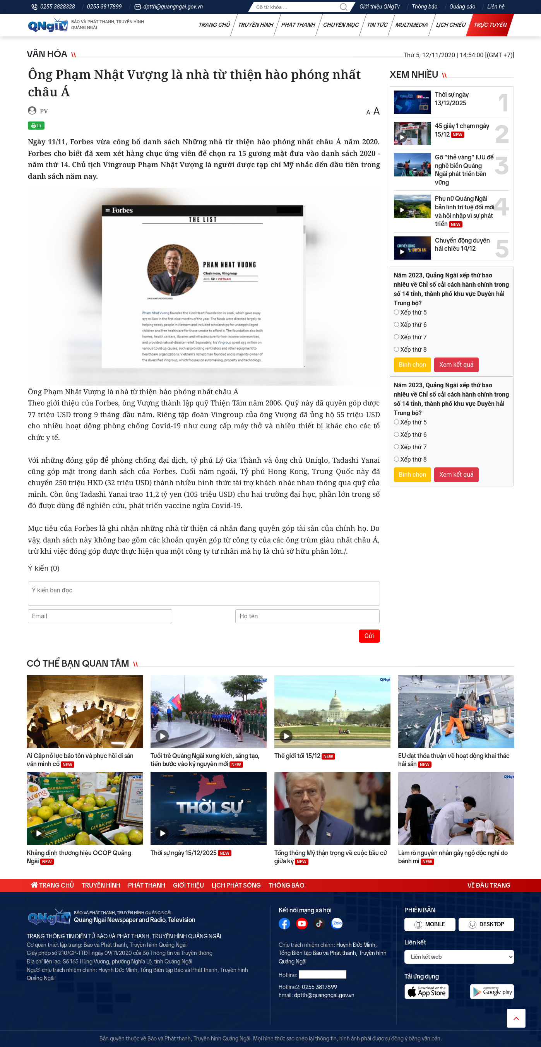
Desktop (486, 925)
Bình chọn (412, 364)
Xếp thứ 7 (413, 337)
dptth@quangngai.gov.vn (173, 6)
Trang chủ (214, 25)
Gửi (369, 636)
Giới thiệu (188, 885)
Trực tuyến (490, 25)
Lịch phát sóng (236, 885)
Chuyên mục (341, 25)
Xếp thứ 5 (413, 312)
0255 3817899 (104, 6)
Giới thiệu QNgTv (380, 6)
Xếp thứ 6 (413, 324)
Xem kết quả (456, 364)
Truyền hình (255, 25)
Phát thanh (298, 25)
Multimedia (412, 25)
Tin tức (377, 25)
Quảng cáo (463, 6)
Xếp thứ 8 (413, 349)
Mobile (429, 925)
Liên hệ (496, 6)
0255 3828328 (57, 6)
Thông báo (424, 6)
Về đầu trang (488, 885)
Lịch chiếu (451, 25)
